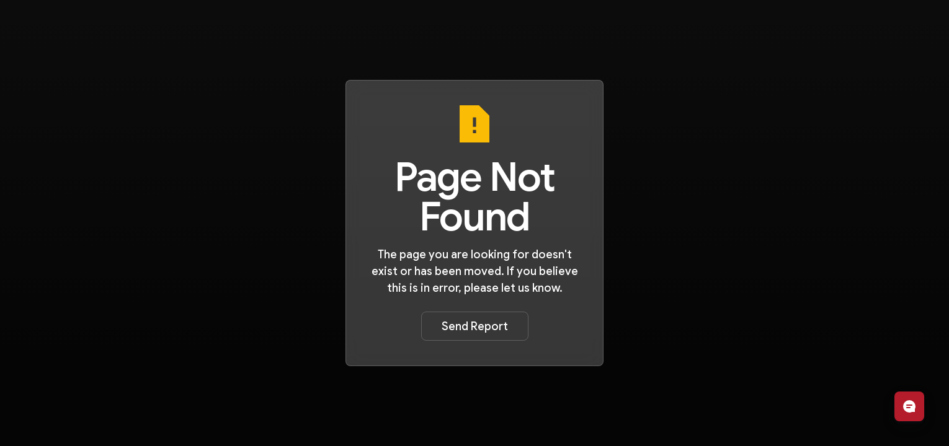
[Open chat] (909, 406)
